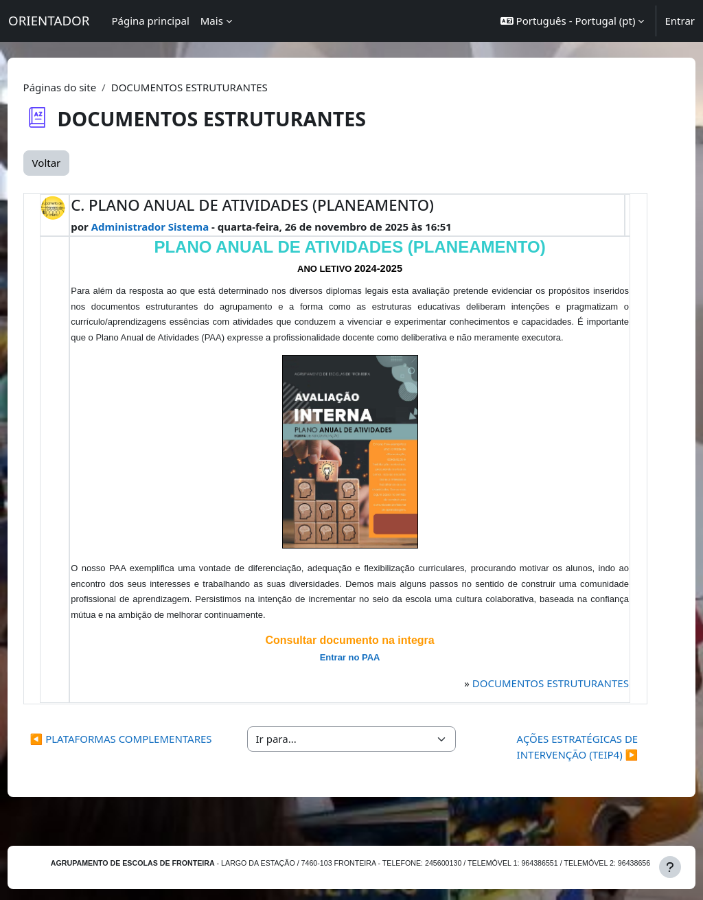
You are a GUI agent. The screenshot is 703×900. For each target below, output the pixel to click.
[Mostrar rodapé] (670, 867)
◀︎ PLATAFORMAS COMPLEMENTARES (142, 762)
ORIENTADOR (48, 20)
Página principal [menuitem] (150, 20)
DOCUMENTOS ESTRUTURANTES (528, 698)
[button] (573, 21)
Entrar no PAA (351, 673)
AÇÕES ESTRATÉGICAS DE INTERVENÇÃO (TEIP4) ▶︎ (560, 762)
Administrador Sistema (174, 226)
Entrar (680, 20)
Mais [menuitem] (211, 20)
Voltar (72, 163)
